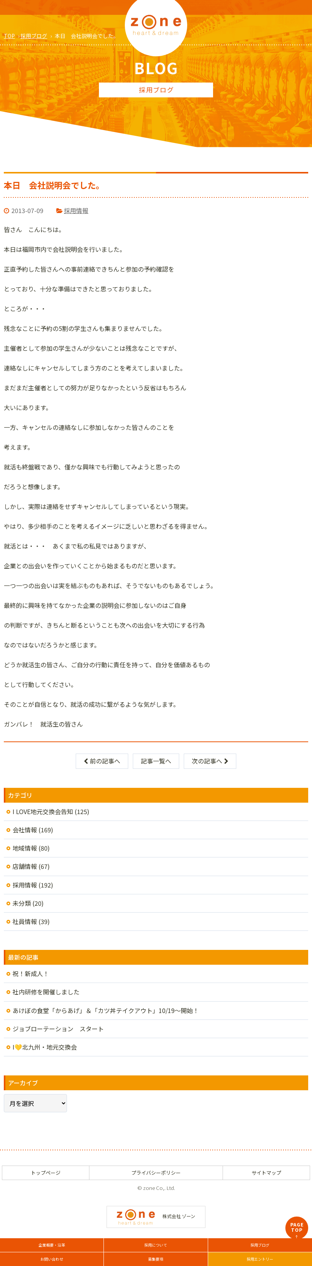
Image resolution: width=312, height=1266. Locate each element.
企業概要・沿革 (51, 1245)
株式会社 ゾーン (156, 1216)
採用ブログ (259, 1245)
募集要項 (155, 1259)
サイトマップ (266, 1172)
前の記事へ (102, 760)
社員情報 (25, 921)
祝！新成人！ (31, 973)
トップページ (45, 1172)
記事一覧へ (156, 760)
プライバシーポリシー (156, 1172)
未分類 (22, 903)
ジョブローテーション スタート (58, 1028)
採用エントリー (260, 1259)
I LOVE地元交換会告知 (43, 811)
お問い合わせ (51, 1259)
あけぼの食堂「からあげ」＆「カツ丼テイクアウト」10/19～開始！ (106, 1010)
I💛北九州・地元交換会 (45, 1046)
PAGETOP (297, 1230)
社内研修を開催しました (46, 991)
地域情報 (25, 847)
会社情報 (25, 829)
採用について (155, 1245)
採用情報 (76, 210)
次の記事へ (210, 760)
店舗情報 (25, 866)
